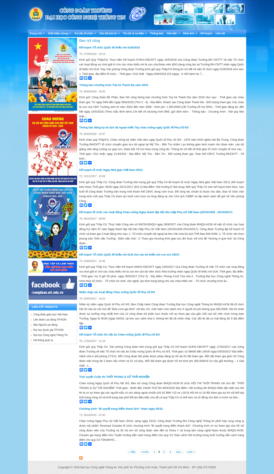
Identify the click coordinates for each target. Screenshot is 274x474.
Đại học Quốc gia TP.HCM (48, 329)
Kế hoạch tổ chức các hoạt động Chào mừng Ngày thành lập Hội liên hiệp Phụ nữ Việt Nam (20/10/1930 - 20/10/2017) (155, 212)
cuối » (191, 451)
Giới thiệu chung (59, 33)
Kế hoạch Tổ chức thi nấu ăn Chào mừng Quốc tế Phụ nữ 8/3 (119, 334)
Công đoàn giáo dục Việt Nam (50, 314)
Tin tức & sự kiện (135, 33)
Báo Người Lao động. (45, 324)
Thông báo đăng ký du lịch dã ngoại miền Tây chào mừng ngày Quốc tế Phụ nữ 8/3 (134, 127)
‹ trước (144, 451)
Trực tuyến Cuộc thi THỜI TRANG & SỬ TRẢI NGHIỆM (114, 376)
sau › (179, 451)
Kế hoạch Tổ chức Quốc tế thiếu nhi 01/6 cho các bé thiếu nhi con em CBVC (129, 254)
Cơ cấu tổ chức (85, 33)
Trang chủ (37, 33)
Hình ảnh (190, 33)
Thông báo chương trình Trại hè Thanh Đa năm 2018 (113, 85)
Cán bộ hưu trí (109, 33)
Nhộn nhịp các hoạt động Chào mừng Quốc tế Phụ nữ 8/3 (117, 292)
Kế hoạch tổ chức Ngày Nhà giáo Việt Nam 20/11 (111, 170)
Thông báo (156, 33)
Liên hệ (220, 33)
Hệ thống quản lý (43, 340)
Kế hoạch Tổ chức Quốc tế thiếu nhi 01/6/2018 (109, 47)
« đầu (132, 451)
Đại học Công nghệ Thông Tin (50, 335)
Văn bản (173, 33)
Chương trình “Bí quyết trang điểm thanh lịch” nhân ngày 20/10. (121, 408)
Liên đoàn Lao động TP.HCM (49, 319)
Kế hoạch (206, 33)
